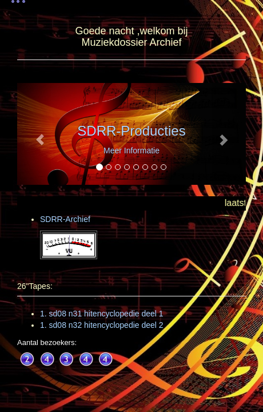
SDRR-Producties (131, 130)
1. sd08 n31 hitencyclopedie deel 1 (102, 313)
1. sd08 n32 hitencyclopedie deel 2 (102, 325)
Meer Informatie (131, 150)
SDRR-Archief (65, 219)
